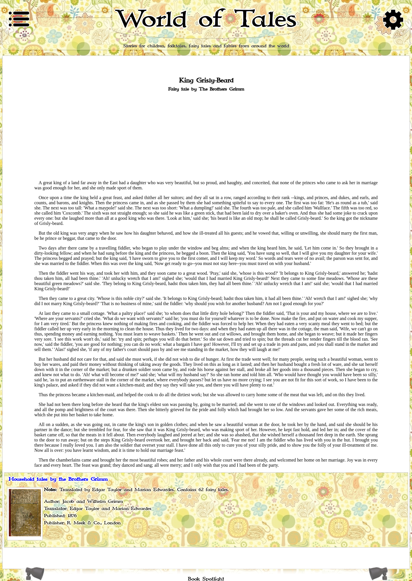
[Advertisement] (206, 135)
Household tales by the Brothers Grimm (58, 479)
